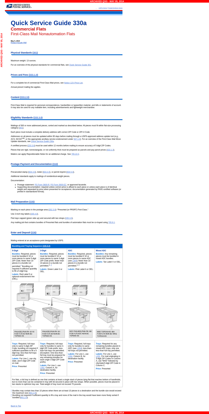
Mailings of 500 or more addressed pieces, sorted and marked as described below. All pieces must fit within (57, 125)
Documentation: (17, 180)
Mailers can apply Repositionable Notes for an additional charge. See (41, 154)
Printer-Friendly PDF (19, 43)
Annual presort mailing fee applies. (26, 87)
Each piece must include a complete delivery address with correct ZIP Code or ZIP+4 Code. (50, 132)
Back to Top (16, 406)
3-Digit (43, 250)
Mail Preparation (20, 201)
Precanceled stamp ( (20, 172)
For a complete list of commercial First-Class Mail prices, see (37, 83)
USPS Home (103, 8)
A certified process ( (19, 145)
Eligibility (16, 117)
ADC (70, 250)
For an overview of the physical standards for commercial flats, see (40, 65)
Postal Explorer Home (115, 8)
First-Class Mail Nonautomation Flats (43, 34)
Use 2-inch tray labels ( (21, 214)
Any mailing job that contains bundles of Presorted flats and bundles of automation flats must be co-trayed (57, 222)
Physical (16, 52)
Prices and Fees (20, 75)
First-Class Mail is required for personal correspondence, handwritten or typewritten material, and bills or (56, 105)
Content (15, 97)
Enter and (16, 232)
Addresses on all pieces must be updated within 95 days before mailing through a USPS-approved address (57, 136)
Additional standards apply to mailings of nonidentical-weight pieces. (40, 176)
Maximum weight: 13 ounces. (23, 61)
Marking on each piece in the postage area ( (30, 210)
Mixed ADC (101, 250)
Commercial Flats (28, 29)
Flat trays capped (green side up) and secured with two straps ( (38, 218)
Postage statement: (26, 185)
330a (80, 23)
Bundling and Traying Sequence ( (27, 246)
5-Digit (15, 250)
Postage (15, 164)
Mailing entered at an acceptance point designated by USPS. (37, 240)
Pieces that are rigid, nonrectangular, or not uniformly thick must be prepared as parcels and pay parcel (56, 150)
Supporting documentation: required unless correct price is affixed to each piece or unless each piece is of (63, 187)
